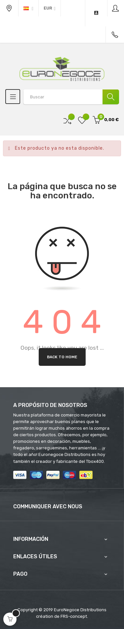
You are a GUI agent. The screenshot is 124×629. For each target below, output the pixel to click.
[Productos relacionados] (50, 8)
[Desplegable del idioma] (28, 8)
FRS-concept (74, 616)
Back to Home (62, 357)
